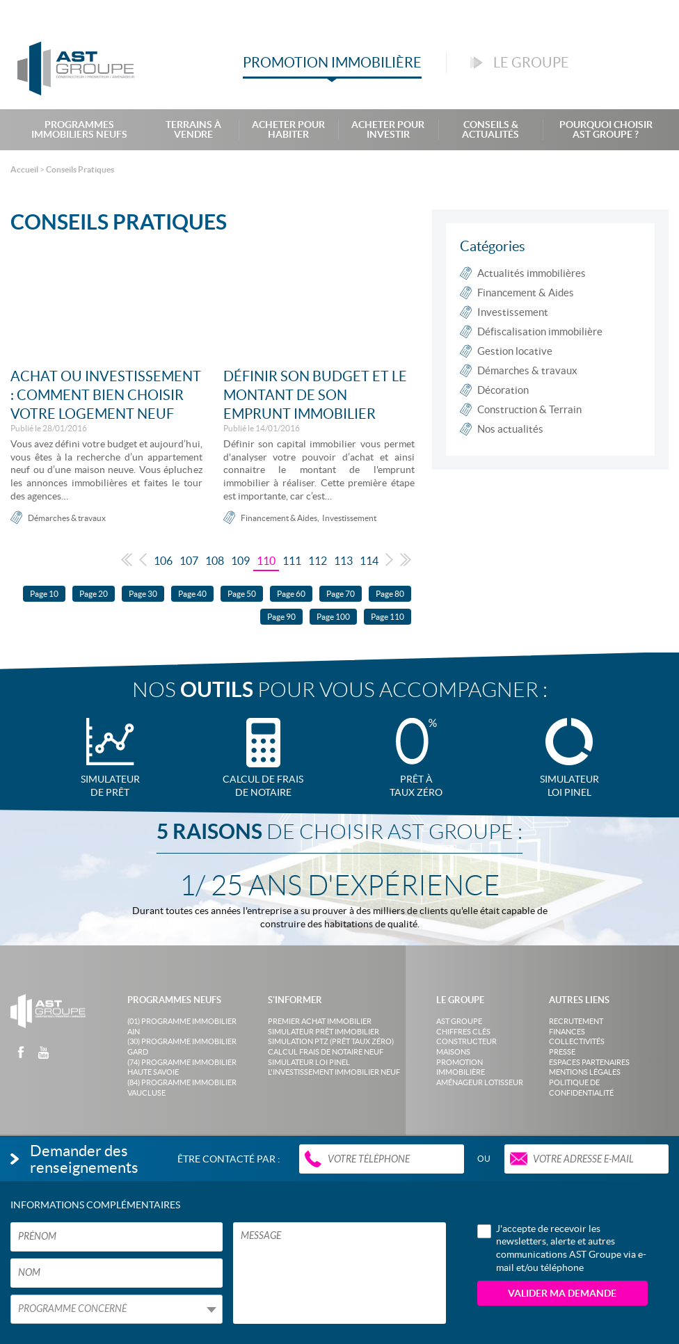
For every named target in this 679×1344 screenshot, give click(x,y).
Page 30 (143, 593)
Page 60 (291, 593)
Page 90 (281, 616)
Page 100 (333, 616)
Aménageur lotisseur (479, 1082)
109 (240, 560)
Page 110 (387, 616)
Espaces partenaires (589, 1062)
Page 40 (192, 593)
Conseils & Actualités (490, 129)
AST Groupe (459, 1021)
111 (291, 560)
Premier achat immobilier (320, 1021)
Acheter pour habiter (288, 129)
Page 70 (340, 593)
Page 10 (44, 593)
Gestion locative (514, 351)
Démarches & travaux (67, 517)
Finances (567, 1031)
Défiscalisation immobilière (539, 331)
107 (188, 560)
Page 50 (241, 593)
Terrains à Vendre (193, 129)
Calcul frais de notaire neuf (325, 1052)
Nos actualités (510, 429)
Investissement (349, 517)
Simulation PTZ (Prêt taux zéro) (331, 1041)
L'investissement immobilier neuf (334, 1072)
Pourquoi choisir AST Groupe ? (606, 129)
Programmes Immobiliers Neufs (79, 129)
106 (163, 560)
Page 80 (390, 593)
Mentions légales (585, 1072)
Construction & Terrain (529, 409)
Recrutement (576, 1021)
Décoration (503, 390)
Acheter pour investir (387, 129)
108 (214, 560)
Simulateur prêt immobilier (323, 1031)
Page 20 (93, 593)
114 (369, 560)
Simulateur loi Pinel (309, 1062)
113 (343, 560)
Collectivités (577, 1041)
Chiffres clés (463, 1031)
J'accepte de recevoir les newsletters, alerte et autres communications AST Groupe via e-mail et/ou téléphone (561, 1247)
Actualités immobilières (531, 273)
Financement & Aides (279, 517)
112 (317, 560)
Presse (562, 1052)
